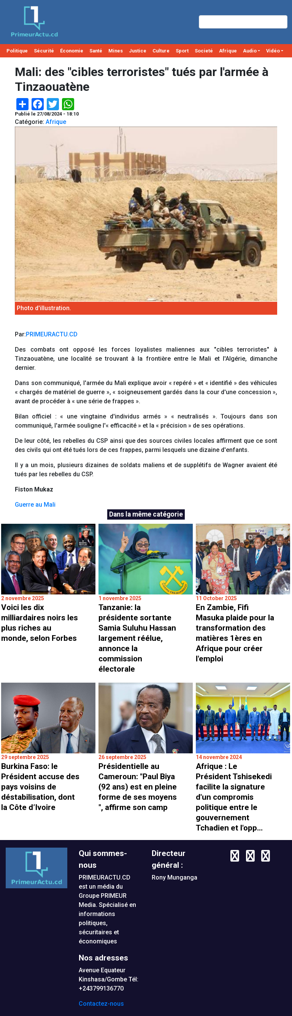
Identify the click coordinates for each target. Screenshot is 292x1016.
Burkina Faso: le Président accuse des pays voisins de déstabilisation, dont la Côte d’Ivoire (40, 787)
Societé (204, 51)
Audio (250, 51)
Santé (95, 51)
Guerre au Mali (35, 504)
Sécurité (44, 51)
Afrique (228, 51)
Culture (161, 51)
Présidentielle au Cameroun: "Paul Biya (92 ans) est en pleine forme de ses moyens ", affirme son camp (137, 787)
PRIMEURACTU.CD (52, 334)
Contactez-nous (101, 1003)
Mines (115, 51)
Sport (182, 51)
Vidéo (273, 51)
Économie (71, 51)
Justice (137, 51)
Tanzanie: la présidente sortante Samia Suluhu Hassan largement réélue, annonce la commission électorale (137, 638)
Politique (17, 51)
